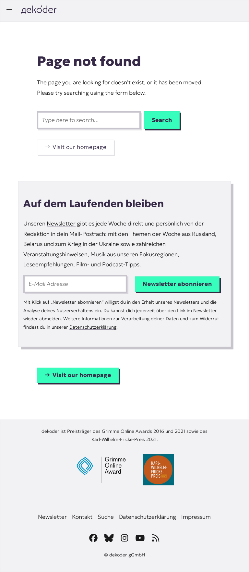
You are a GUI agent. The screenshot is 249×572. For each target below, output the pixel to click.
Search (162, 120)
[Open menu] (9, 11)
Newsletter (61, 223)
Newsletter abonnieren (177, 283)
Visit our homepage (79, 147)
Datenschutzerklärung (92, 327)
